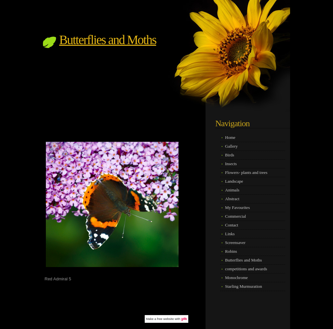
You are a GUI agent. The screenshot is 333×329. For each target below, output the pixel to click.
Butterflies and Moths (107, 40)
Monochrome (236, 277)
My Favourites (237, 207)
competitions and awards (246, 268)
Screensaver (235, 242)
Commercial (235, 216)
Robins (231, 251)
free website (165, 319)
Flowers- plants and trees (246, 172)
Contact (231, 225)
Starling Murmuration (243, 286)
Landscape (234, 181)
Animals (232, 190)
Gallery (231, 146)
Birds (229, 154)
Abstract (232, 198)
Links (230, 233)
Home (230, 137)
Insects (231, 163)
